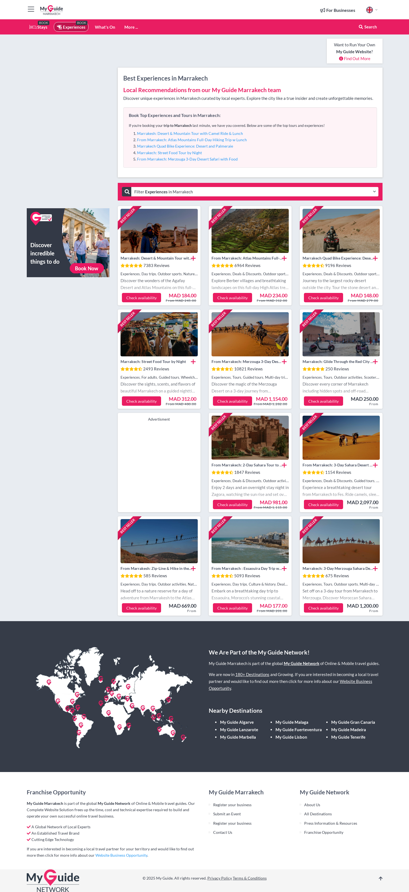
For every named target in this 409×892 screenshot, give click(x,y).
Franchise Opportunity (323, 832)
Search (367, 26)
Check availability (141, 297)
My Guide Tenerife (348, 737)
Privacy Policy (219, 878)
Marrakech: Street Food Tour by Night (169, 152)
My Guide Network (301, 663)
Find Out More (354, 58)
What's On (105, 27)
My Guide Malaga (292, 722)
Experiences (71, 27)
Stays (38, 27)
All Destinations (318, 813)
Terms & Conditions (250, 878)
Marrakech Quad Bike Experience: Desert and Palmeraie (185, 146)
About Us (312, 804)
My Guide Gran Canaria (353, 722)
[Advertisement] (68, 121)
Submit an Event (227, 813)
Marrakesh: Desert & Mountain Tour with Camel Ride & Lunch (190, 133)
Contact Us (222, 832)
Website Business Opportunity (121, 855)
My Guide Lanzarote (239, 729)
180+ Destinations (252, 674)
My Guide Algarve (237, 722)
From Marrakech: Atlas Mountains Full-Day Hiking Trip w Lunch (192, 139)
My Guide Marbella (238, 737)
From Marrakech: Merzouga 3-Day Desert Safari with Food (187, 159)
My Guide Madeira (348, 729)
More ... (131, 27)
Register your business (232, 804)
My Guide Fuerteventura (299, 729)
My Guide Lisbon (291, 737)
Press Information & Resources (330, 823)
